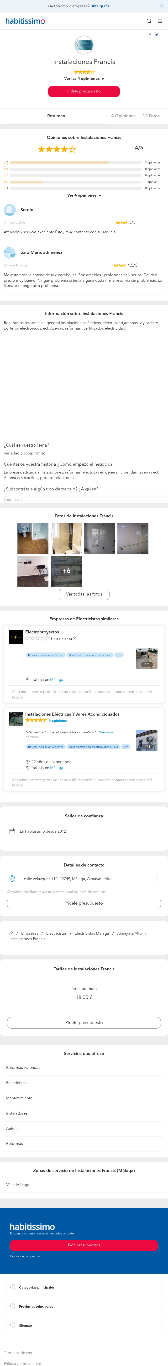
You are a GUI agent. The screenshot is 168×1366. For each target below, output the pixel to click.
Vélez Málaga (17, 1185)
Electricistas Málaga (92, 934)
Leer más (12, 500)
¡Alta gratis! (100, 6)
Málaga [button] (56, 680)
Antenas (13, 1129)
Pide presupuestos (84, 1245)
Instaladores (16, 1114)
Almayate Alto (129, 934)
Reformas (14, 1144)
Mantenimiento (19, 1098)
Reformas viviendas (23, 1068)
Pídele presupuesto (84, 91)
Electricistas (56, 934)
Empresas (29, 934)
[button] (84, 1287)
